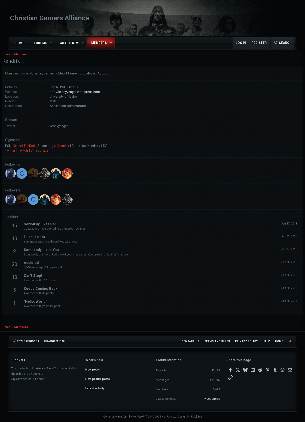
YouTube (50, 155)
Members (99, 43)
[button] (51, 43)
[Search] (282, 43)
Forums (40, 43)
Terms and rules (217, 341)
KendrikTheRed (33, 150)
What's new (69, 43)
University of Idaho (72, 101)
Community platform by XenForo (140, 416)
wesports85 (212, 398)
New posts (92, 368)
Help (266, 341)
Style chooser (26, 341)
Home (19, 43)
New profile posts (97, 376)
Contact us (190, 341)
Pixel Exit (196, 416)
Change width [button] (54, 341)
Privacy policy (246, 341)
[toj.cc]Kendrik (67, 150)
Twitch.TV (34, 155)
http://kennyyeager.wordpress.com (84, 96)
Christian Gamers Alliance (49, 18)
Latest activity (95, 384)
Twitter (19, 155)
